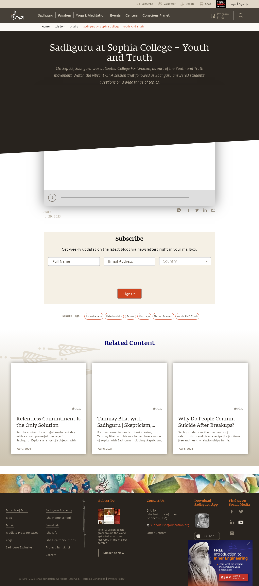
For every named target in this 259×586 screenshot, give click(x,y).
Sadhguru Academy (59, 510)
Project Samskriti (58, 547)
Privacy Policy (116, 578)
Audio (74, 26)
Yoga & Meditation (90, 15)
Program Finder (223, 16)
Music (10, 525)
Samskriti (52, 525)
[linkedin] (205, 211)
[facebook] (188, 211)
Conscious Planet (156, 15)
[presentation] (129, 277)
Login (233, 4)
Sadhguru (45, 15)
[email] (213, 211)
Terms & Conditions (94, 578)
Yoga (9, 540)
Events (115, 15)
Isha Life (51, 532)
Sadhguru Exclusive (19, 547)
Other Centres (156, 533)
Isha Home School (58, 517)
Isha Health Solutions (61, 540)
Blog (9, 517)
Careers (51, 555)
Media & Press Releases (22, 532)
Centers (131, 15)
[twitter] (197, 211)
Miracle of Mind (17, 510)
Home (46, 26)
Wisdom (64, 15)
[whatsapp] (179, 211)
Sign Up (243, 4)
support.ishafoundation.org (169, 525)
